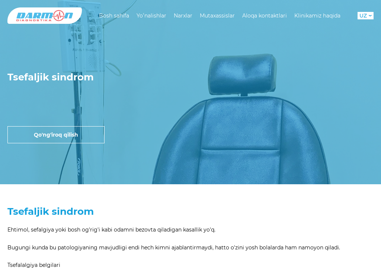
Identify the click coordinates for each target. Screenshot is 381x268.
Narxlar (183, 15)
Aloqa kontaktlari (264, 15)
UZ (365, 15)
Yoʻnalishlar (151, 15)
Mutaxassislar (217, 15)
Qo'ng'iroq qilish (56, 134)
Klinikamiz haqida (317, 15)
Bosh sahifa (114, 15)
